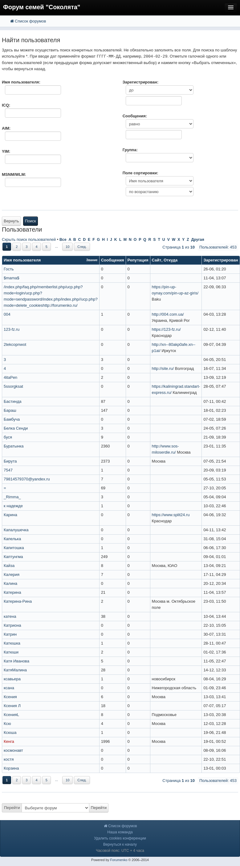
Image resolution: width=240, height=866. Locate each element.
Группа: (130, 150)
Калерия (11, 574)
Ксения (10, 696)
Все (63, 239)
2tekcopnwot (15, 344)
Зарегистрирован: (141, 82)
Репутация (138, 260)
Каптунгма (13, 556)
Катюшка (12, 643)
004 (7, 314)
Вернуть (11, 221)
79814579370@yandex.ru (27, 479)
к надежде (13, 506)
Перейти (12, 807)
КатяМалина (15, 670)
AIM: (6, 128)
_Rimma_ (12, 497)
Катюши (11, 652)
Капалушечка (16, 530)
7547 (8, 470)
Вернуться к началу (120, 844)
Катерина (12, 592)
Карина (10, 514)
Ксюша (10, 732)
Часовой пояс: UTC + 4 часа (120, 850)
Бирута (10, 461)
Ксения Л (12, 705)
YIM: (6, 151)
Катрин (10, 634)
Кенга (9, 741)
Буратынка (13, 446)
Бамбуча (12, 419)
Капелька (12, 538)
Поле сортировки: (140, 173)
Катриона (12, 625)
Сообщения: (135, 116)
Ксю (7, 723)
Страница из (178, 247)
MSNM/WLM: (14, 174)
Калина (10, 583)
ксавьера (12, 679)
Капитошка (14, 547)
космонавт (13, 750)
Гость (9, 269)
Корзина (11, 768)
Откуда (170, 260)
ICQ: (6, 105)
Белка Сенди (16, 428)
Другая (197, 239)
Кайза (9, 565)
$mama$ (11, 278)
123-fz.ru (11, 329)
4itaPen (10, 377)
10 (67, 247)
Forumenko (118, 860)
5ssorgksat (13, 386)
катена (10, 616)
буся (8, 437)
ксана (9, 688)
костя (9, 759)
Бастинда (12, 401)
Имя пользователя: (21, 82)
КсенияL (11, 714)
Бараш (10, 410)
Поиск (30, 221)
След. (82, 247)
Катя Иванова (16, 661)
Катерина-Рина (18, 601)
